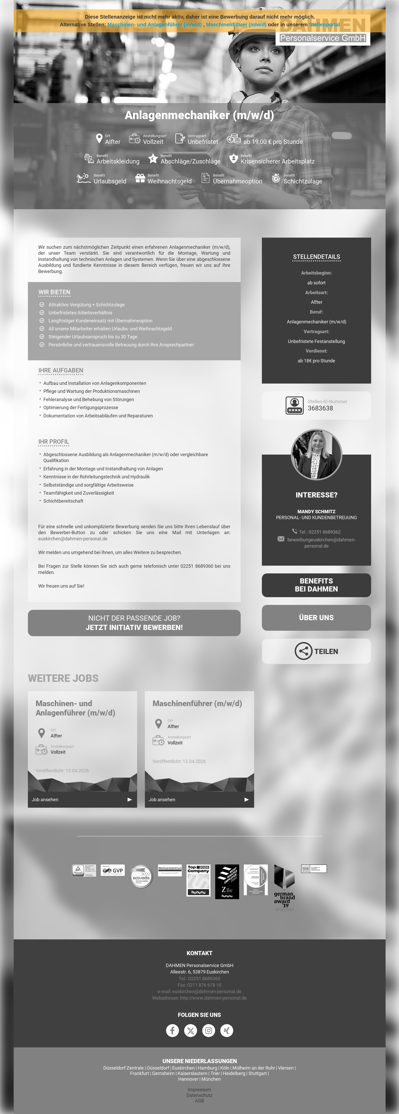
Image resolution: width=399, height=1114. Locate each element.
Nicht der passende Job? (134, 623)
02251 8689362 (325, 532)
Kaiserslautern (192, 1073)
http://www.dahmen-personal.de (213, 998)
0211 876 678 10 (204, 985)
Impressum (199, 1089)
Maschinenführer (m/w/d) (236, 24)
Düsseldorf (158, 1068)
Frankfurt (139, 1073)
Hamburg (207, 1068)
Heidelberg (234, 1073)
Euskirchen (183, 1068)
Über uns (316, 617)
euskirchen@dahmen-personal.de (72, 538)
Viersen (286, 1068)
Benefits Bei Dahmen (316, 585)
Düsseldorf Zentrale (123, 1068)
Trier (215, 1073)
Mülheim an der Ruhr (253, 1068)
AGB (199, 1100)
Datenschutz (199, 1095)
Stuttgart (257, 1073)
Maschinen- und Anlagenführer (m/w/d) (154, 24)
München (211, 1079)
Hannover (188, 1079)
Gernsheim (163, 1073)
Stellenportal (324, 24)
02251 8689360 (204, 978)
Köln (224, 1068)
